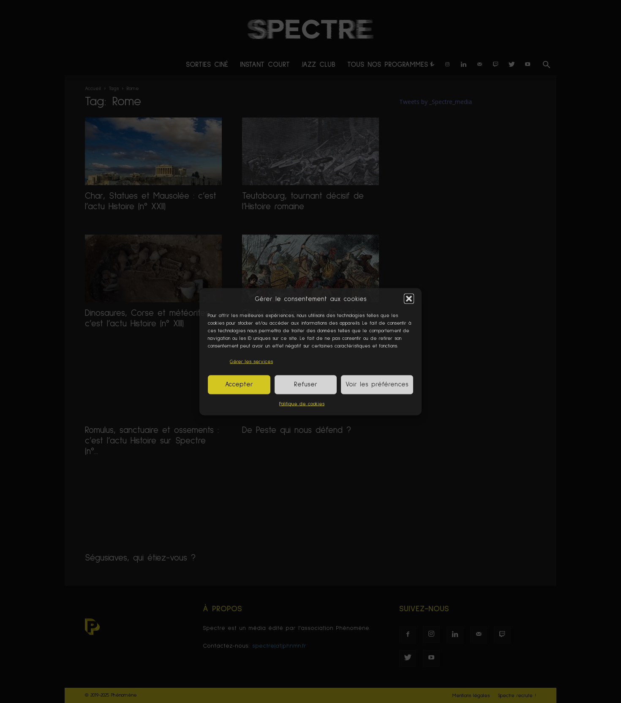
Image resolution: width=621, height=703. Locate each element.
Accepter (239, 384)
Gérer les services (251, 361)
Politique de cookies (301, 403)
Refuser (305, 384)
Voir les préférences (377, 384)
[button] (409, 299)
